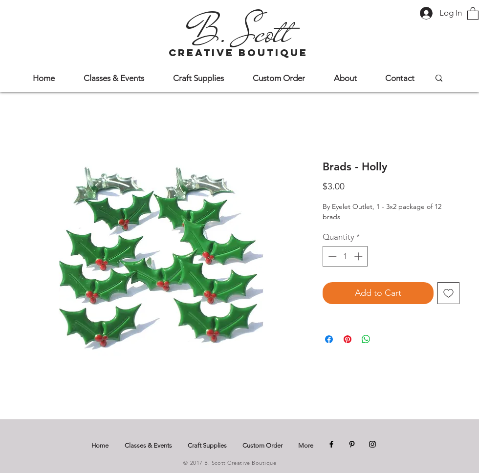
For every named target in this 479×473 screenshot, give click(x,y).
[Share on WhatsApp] (366, 339)
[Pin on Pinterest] (347, 339)
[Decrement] (331, 256)
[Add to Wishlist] (448, 293)
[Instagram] (372, 444)
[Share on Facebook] (329, 339)
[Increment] (359, 256)
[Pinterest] (352, 444)
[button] (473, 13)
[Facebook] (331, 444)
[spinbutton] (345, 256)
